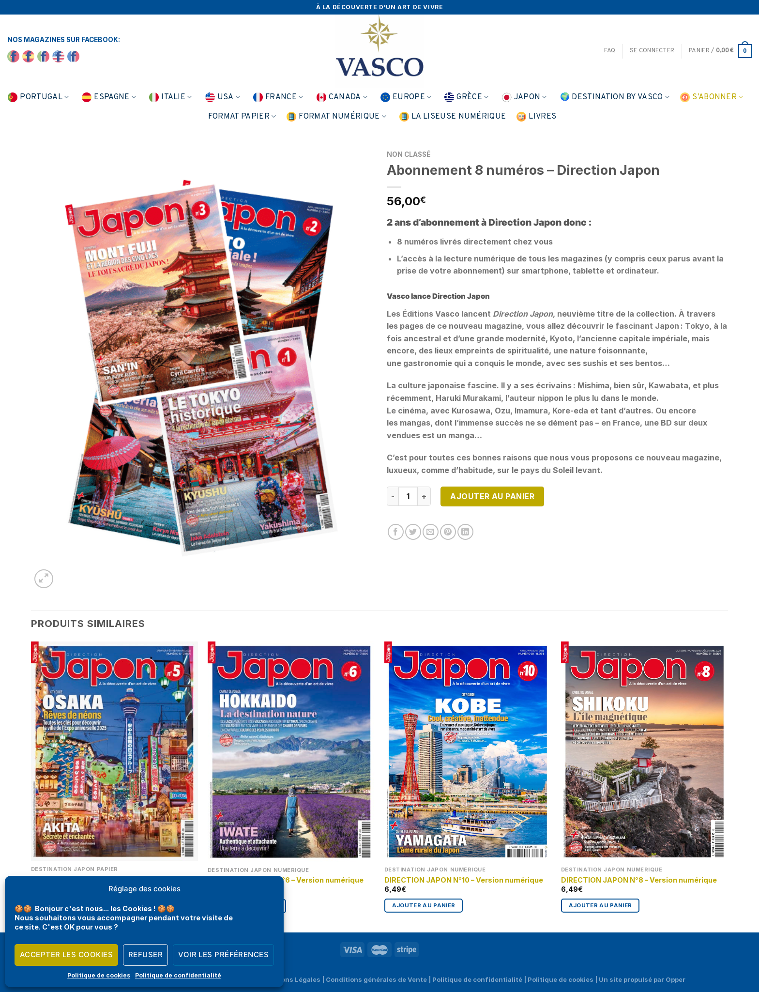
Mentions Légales (291, 979)
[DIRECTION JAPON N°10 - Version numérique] (467, 751)
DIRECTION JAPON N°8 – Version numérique (639, 880)
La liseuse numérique (452, 117)
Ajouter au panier (492, 496)
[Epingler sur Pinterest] (448, 532)
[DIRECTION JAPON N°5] (114, 751)
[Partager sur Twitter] (413, 532)
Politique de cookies (98, 975)
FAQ (609, 51)
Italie (170, 97)
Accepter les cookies (66, 954)
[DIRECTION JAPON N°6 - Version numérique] (291, 751)
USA (222, 97)
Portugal (38, 97)
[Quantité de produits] (408, 496)
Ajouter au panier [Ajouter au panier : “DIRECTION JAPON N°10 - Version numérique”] (423, 905)
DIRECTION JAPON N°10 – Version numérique (463, 880)
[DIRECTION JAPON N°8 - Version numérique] (644, 751)
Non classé (408, 154)
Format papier (242, 117)
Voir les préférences (223, 954)
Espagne (109, 97)
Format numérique (336, 117)
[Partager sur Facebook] (396, 532)
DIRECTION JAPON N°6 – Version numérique (286, 880)
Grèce (466, 97)
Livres (536, 117)
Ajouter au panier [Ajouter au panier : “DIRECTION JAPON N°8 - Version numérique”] (600, 905)
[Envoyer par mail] (431, 532)
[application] (735, 968)
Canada (342, 97)
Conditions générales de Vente (376, 979)
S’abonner (711, 97)
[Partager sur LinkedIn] (465, 532)
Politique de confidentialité (178, 975)
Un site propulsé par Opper (642, 979)
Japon (524, 97)
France (278, 97)
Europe (405, 97)
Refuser (145, 954)
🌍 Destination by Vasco (615, 97)
